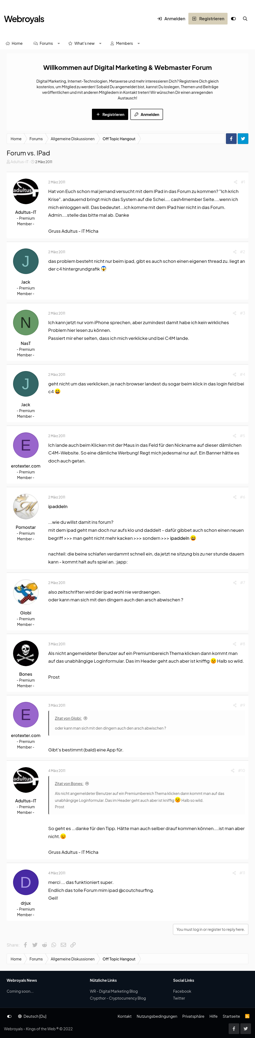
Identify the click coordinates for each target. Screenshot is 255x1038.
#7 (242, 582)
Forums (46, 43)
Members (124, 43)
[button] (59, 43)
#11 (242, 872)
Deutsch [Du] (32, 1016)
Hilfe (213, 1016)
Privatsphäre (193, 1016)
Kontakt (124, 1016)
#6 (242, 496)
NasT (26, 343)
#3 (242, 313)
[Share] (235, 182)
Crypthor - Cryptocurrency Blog (118, 998)
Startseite (231, 1016)
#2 (242, 251)
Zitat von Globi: (68, 718)
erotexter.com (25, 466)
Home (17, 43)
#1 (243, 181)
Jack (25, 282)
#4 (242, 374)
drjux (26, 903)
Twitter (179, 998)
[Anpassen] (233, 19)
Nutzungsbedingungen (157, 1016)
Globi (25, 612)
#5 (242, 435)
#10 (241, 770)
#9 (242, 705)
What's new (84, 43)
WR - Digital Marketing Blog (114, 991)
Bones (25, 674)
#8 (242, 643)
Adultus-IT (19, 161)
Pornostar (26, 527)
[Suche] (245, 19)
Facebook (182, 991)
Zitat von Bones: (69, 783)
